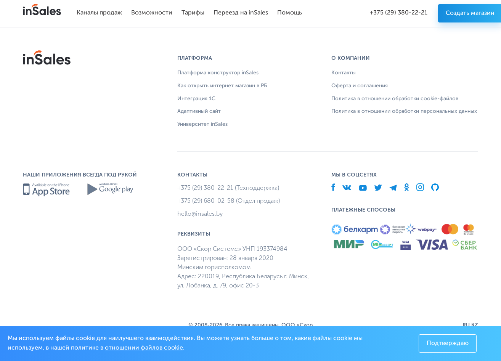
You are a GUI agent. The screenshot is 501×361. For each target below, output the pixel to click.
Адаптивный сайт (199, 111)
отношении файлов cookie (144, 348)
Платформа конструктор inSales (218, 72)
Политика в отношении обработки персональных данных (404, 111)
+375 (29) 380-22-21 (398, 13)
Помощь (289, 13)
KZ (474, 325)
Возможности (151, 13)
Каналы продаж (99, 13)
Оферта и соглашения (359, 85)
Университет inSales (202, 124)
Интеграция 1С (196, 98)
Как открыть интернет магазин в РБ (222, 85)
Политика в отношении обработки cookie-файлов (394, 98)
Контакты (343, 72)
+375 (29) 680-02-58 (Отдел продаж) (228, 200)
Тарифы (192, 13)
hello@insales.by (200, 213)
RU (466, 325)
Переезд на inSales (241, 13)
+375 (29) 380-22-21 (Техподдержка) (228, 187)
